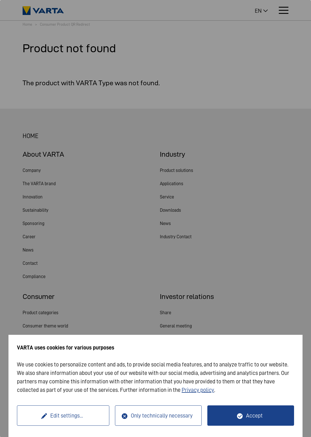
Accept (254, 415)
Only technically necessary (162, 415)
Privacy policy (198, 390)
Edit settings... (66, 415)
